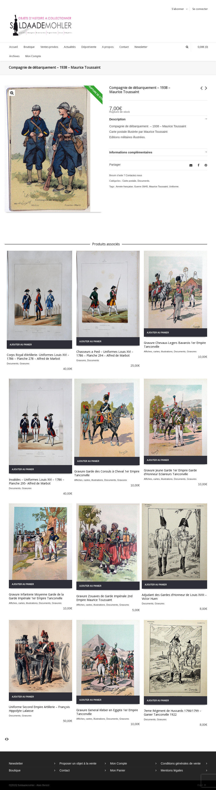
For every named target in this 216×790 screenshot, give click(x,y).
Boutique (14, 770)
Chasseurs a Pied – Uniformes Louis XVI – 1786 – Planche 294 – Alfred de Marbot (104, 353)
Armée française (124, 186)
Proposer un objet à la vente (77, 763)
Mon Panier (117, 770)
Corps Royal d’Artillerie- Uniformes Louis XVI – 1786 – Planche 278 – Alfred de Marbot (38, 357)
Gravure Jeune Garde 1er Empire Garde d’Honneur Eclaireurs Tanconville (170, 472)
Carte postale (129, 181)
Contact (64, 770)
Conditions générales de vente (181, 763)
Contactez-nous (134, 175)
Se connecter (200, 9)
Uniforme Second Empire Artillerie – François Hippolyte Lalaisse (39, 709)
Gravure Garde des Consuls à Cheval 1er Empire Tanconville (106, 473)
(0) (200, 47)
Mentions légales (172, 770)
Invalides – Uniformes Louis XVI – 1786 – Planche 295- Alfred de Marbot (36, 481)
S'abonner (178, 9)
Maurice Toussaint (158, 186)
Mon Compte (118, 763)
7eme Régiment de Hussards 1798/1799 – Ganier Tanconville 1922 (172, 712)
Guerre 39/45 (141, 186)
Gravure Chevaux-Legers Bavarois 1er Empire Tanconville (175, 345)
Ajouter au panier (21, 344)
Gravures (24, 363)
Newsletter (16, 763)
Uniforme (174, 186)
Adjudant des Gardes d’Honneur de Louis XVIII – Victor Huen (174, 597)
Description (117, 119)
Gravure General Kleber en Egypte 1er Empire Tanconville (107, 712)
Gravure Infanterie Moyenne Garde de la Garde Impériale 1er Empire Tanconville (36, 596)
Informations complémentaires (130, 152)
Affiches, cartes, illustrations (158, 351)
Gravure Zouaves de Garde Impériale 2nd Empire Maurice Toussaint (104, 598)
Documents (143, 181)
